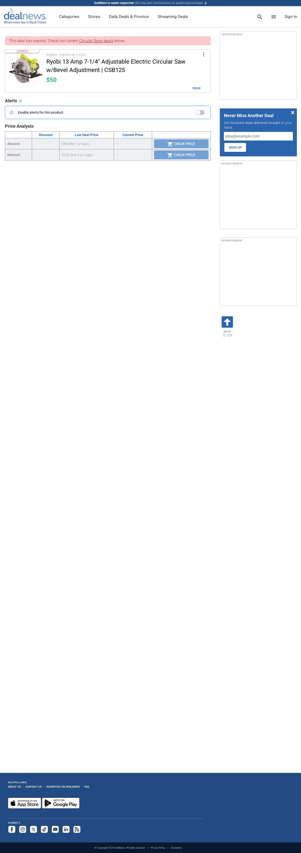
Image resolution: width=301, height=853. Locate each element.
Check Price (181, 144)
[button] (105, 71)
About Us (14, 786)
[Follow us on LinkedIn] (66, 829)
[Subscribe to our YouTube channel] (55, 829)
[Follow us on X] (33, 829)
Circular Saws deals (96, 40)
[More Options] (204, 54)
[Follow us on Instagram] (23, 829)
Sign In (290, 16)
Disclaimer (176, 847)
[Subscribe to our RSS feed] (77, 829)
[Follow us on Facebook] (12, 829)
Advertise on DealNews (63, 786)
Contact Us (33, 786)
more (197, 88)
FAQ (86, 786)
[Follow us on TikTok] (44, 829)
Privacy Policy (158, 847)
